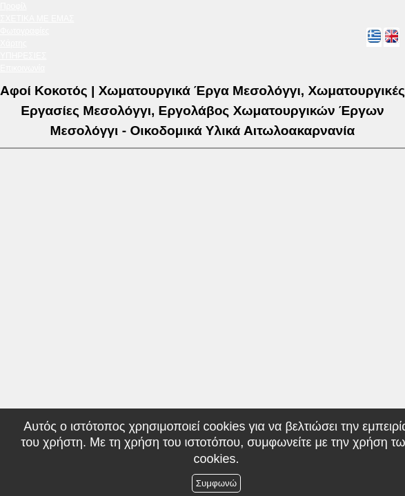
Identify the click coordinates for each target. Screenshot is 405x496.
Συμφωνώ (216, 483)
